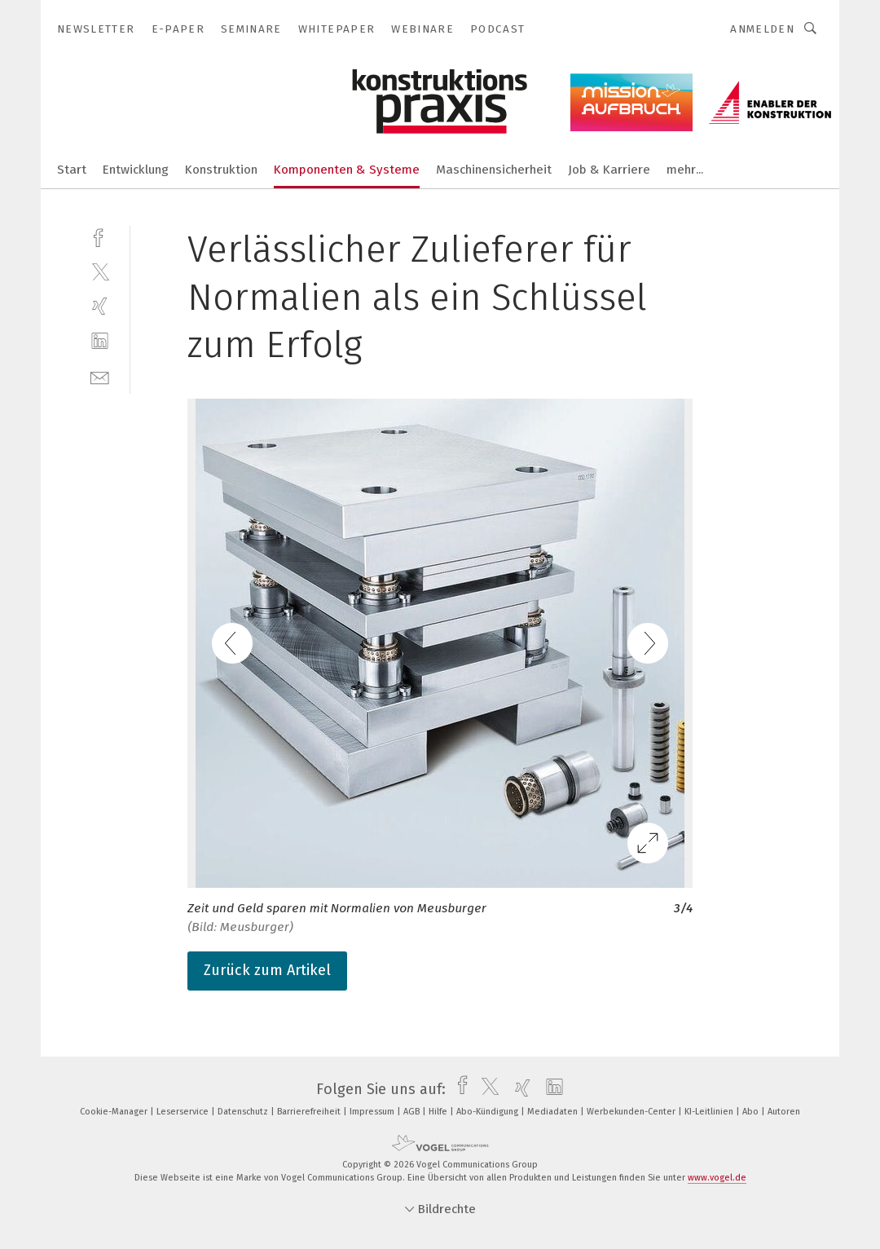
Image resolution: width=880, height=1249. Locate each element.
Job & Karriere (609, 169)
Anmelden (762, 29)
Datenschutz (244, 1111)
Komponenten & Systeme (347, 169)
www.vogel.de (717, 1177)
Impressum (373, 1111)
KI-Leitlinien (710, 1111)
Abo (751, 1111)
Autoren (784, 1111)
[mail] (100, 376)
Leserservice (183, 1111)
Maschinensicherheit (494, 169)
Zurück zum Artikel (267, 970)
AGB (412, 1111)
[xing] (100, 306)
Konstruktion (221, 169)
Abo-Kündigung (488, 1111)
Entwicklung (136, 169)
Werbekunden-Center (632, 1111)
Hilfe (439, 1111)
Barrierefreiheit (310, 1111)
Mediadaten (553, 1111)
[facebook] (100, 236)
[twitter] (100, 271)
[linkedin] (100, 341)
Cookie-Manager (115, 1111)
